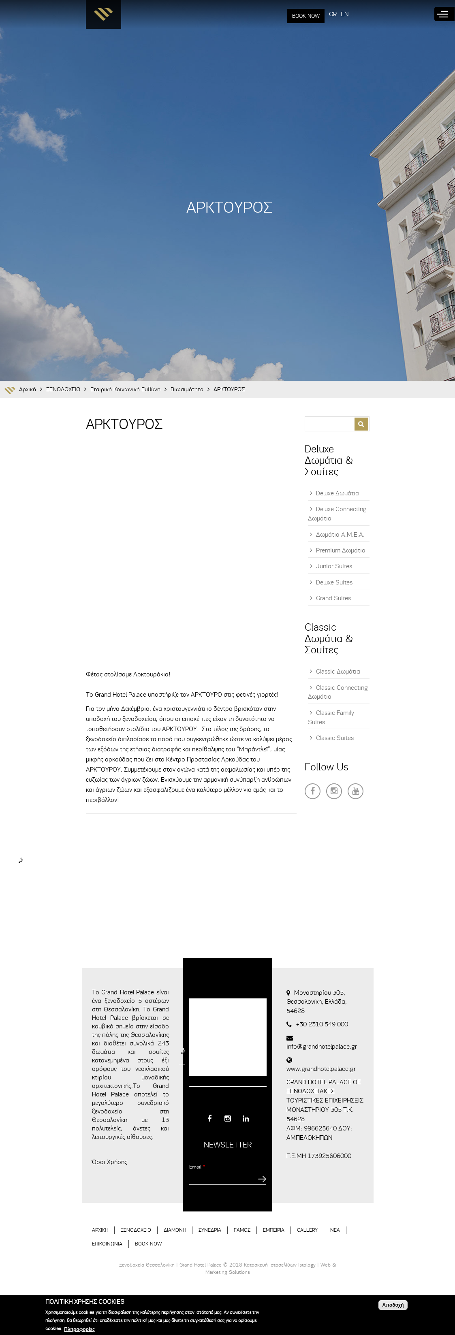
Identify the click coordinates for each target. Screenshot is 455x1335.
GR (333, 14)
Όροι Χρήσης (109, 1162)
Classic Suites (335, 738)
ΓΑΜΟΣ (242, 1230)
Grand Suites (333, 598)
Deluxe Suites (334, 582)
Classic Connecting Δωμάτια (338, 692)
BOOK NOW (306, 16)
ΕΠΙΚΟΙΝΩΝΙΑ (107, 1244)
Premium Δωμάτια (340, 550)
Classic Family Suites (331, 717)
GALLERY (307, 1230)
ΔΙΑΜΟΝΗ (175, 1230)
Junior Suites (334, 566)
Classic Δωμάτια (338, 671)
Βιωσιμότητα (187, 389)
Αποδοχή (393, 1305)
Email (197, 1167)
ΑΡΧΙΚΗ (100, 1230)
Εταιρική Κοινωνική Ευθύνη (125, 389)
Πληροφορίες (79, 1329)
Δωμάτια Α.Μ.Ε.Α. (340, 534)
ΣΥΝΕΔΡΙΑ (210, 1230)
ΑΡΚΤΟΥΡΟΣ (229, 389)
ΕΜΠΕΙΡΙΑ (273, 1230)
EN (344, 14)
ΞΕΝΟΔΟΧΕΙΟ (63, 389)
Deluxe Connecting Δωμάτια (337, 513)
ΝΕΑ (335, 1230)
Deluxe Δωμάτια (337, 493)
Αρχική (27, 389)
